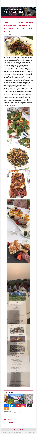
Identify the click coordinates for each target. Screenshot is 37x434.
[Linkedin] (12, 405)
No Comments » (18, 412)
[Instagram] (23, 405)
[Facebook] (6, 405)
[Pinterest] (18, 405)
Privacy (29, 432)
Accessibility (33, 432)
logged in (11, 422)
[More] (6, 408)
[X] (29, 405)
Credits (25, 432)
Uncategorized (11, 412)
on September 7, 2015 (15, 93)
